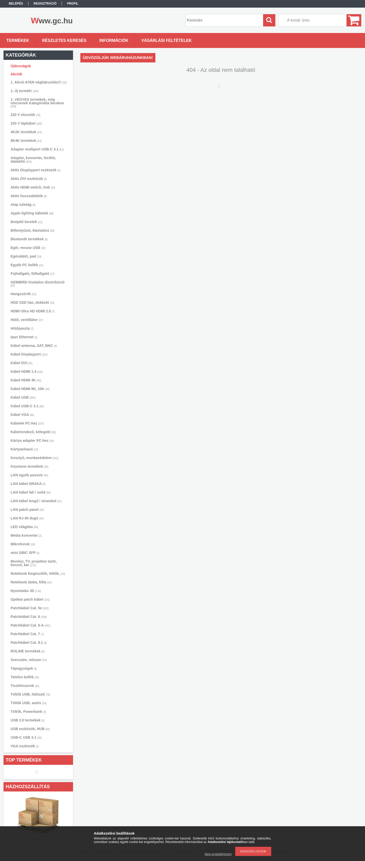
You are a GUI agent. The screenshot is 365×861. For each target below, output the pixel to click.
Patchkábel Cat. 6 (29, 617)
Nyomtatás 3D (26, 591)
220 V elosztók (25, 115)
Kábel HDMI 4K (26, 380)
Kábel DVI (21, 363)
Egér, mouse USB (28, 248)
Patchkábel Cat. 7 (27, 634)
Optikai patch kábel (30, 599)
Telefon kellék (25, 677)
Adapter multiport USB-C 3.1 (37, 149)
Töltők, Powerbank (28, 712)
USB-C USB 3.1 (26, 737)
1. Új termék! (25, 91)
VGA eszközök (25, 746)
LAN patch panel (27, 510)
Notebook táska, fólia (31, 582)
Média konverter (26, 535)
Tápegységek (24, 668)
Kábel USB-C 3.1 (27, 406)
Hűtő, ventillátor (27, 320)
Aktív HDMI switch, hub (33, 187)
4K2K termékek (26, 132)
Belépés (16, 3)
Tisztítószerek (25, 686)
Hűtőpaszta (22, 328)
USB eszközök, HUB (30, 729)
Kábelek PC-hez (27, 423)
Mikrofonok (23, 544)
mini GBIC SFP (25, 553)
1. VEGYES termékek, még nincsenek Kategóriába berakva (37, 102)
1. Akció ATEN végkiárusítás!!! (39, 82)
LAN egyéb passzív (29, 475)
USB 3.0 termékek (27, 720)
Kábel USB (23, 397)
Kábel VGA (22, 415)
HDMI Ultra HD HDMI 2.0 (33, 311)
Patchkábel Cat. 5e (30, 608)
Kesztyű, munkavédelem (35, 458)
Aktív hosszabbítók (29, 196)
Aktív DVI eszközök (29, 179)
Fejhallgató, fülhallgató (32, 274)
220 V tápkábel (26, 123)
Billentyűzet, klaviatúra (32, 230)
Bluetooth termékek (29, 239)
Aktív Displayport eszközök (35, 170)
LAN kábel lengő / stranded (36, 501)
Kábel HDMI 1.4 (27, 371)
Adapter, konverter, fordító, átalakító (33, 159)
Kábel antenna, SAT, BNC (34, 346)
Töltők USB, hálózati (30, 694)
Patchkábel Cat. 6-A (30, 625)
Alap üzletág (23, 204)
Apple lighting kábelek (32, 213)
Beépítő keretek (26, 222)
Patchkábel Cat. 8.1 (29, 642)
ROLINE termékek (27, 651)
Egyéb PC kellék (27, 265)
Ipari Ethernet (24, 337)
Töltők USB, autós (28, 703)
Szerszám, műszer (29, 660)
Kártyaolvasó (24, 449)
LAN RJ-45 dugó (27, 518)
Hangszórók (23, 294)
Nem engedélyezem (218, 854)
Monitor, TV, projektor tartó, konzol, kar (34, 563)
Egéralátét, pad (26, 256)
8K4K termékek (26, 141)
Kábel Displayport (29, 354)
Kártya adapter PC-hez (32, 440)
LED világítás (24, 527)
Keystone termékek (29, 466)
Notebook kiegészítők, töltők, (38, 573)
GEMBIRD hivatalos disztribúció (38, 283)
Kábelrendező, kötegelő (33, 432)
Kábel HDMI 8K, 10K (30, 389)
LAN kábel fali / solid (31, 492)
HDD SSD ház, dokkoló (32, 302)
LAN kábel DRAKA (28, 484)
